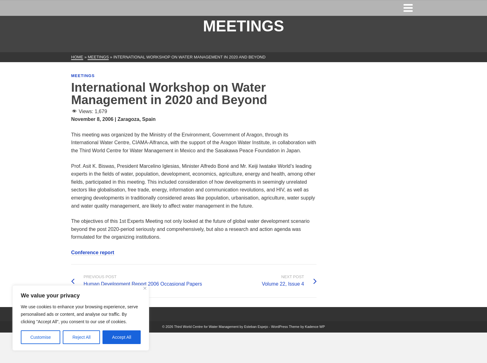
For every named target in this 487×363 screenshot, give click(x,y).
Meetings (83, 75)
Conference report (92, 252)
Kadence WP (315, 327)
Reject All (81, 337)
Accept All (121, 337)
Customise (40, 337)
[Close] (144, 288)
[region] (80, 318)
